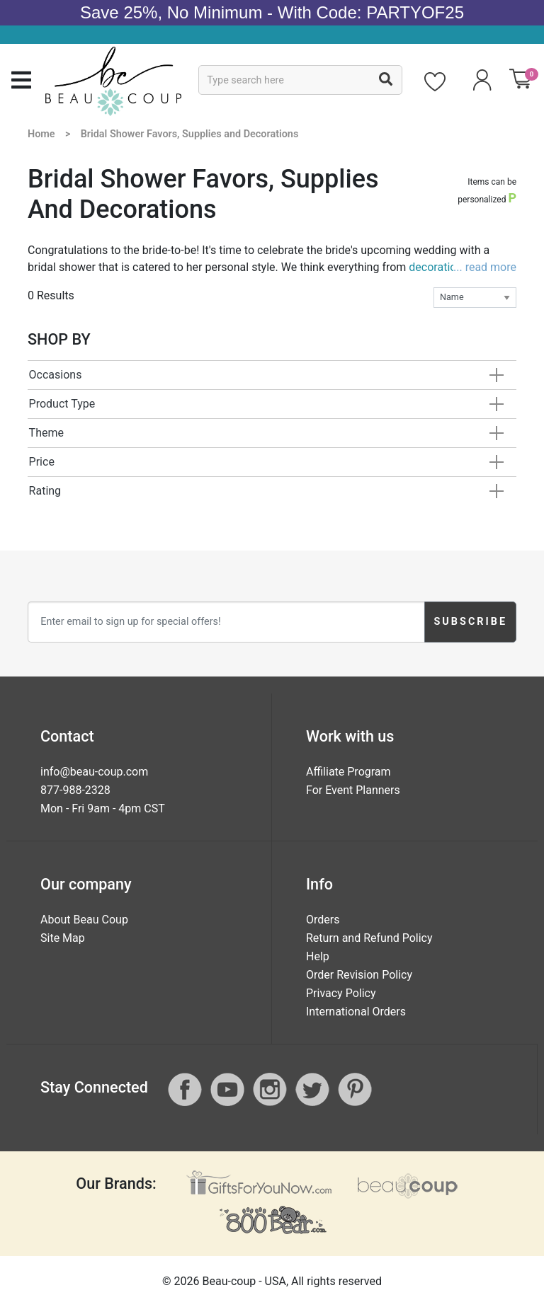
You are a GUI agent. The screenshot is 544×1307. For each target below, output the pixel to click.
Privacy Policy (341, 993)
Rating (45, 490)
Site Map (62, 938)
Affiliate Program (348, 771)
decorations (438, 267)
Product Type (62, 403)
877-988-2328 (75, 790)
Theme (46, 432)
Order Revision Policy (359, 974)
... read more (484, 267)
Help (317, 956)
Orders (322, 919)
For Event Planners (353, 790)
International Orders (356, 1011)
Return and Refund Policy (369, 938)
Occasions (55, 374)
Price (42, 461)
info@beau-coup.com (94, 771)
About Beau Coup (84, 919)
